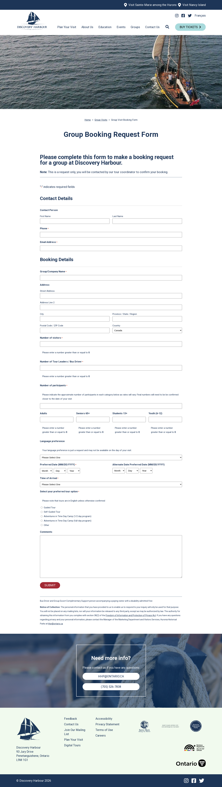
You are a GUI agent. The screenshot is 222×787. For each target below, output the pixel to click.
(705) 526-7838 (111, 686)
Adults (43, 413)
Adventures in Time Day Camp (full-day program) (67, 520)
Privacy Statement (107, 724)
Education (104, 27)
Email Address (48, 242)
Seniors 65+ (83, 413)
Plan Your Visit (66, 27)
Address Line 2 (47, 302)
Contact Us (152, 27)
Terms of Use (104, 730)
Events (121, 27)
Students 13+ (119, 413)
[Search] (167, 27)
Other (46, 525)
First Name (45, 216)
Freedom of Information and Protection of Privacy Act (131, 615)
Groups (135, 27)
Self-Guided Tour (52, 512)
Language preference (52, 441)
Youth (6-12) (155, 413)
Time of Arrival (49, 478)
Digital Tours (72, 745)
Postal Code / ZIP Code (51, 325)
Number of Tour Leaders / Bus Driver (61, 362)
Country (116, 325)
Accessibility (103, 718)
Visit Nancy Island (194, 5)
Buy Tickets (189, 27)
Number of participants (53, 386)
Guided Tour (50, 507)
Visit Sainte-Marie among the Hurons (152, 5)
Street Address (47, 291)
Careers (100, 735)
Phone (44, 229)
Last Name (117, 216)
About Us (87, 27)
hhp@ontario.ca (55, 623)
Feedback (70, 718)
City (42, 314)
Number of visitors (51, 338)
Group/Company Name (53, 272)
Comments (46, 531)
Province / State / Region (124, 314)
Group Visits (101, 119)
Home (88, 119)
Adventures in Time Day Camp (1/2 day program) (67, 516)
